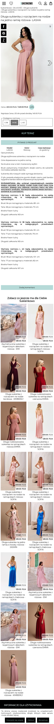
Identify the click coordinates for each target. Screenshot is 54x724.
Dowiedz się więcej (14, 720)
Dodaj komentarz (27, 287)
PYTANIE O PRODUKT (27, 142)
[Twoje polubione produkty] (11, 3)
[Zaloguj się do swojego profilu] (45, 4)
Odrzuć (31, 720)
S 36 (6, 123)
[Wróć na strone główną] (26, 3)
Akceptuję (43, 720)
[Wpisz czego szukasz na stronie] (40, 3)
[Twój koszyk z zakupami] (50, 3)
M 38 (14, 123)
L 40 (23, 123)
